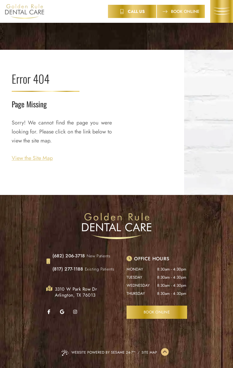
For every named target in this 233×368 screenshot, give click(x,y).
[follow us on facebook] (52, 312)
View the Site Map (32, 158)
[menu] (221, 11)
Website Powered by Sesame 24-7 (98, 353)
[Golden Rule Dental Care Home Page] (24, 11)
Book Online (157, 312)
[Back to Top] (165, 352)
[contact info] (132, 11)
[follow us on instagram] (79, 312)
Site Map (149, 352)
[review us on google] (66, 312)
